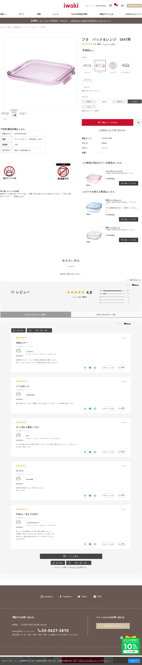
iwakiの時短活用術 (79, 14)
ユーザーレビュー (35, 315)
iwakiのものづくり (133, 14)
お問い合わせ (134, 6)
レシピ (56, 14)
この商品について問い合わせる (111, 130)
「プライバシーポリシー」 (88, 661)
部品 (16, 150)
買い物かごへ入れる (107, 122)
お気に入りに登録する (138, 122)
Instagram (48, 597)
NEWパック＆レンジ (113, 200)
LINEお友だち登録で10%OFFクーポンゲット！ (91, 21)
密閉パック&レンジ (112, 228)
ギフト (22, 14)
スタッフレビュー (106, 315)
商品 (2, 14)
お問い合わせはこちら (113, 626)
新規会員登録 (101, 6)
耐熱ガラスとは (106, 14)
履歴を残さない (136, 280)
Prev (9, 73)
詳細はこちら (19, 196)
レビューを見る (109, 44)
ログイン (88, 6)
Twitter (84, 597)
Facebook (67, 597)
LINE (99, 597)
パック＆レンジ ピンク (114, 171)
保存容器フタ (26, 150)
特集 (39, 14)
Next (73, 73)
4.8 (89, 292)
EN (122, 6)
